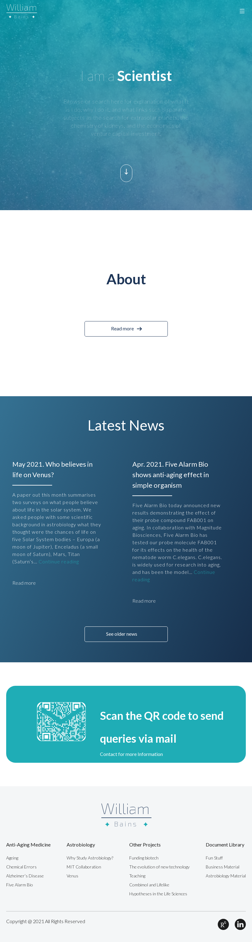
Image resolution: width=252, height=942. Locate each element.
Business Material (222, 866)
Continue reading (59, 561)
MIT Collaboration (84, 866)
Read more (122, 328)
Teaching (137, 875)
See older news (121, 634)
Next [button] (233, 303)
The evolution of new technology (159, 866)
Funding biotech (144, 857)
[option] (126, 105)
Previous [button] (18, 303)
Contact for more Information (131, 754)
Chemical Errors (21, 866)
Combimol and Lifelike (149, 884)
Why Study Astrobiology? (90, 857)
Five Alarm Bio (19, 884)
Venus (72, 875)
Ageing (12, 857)
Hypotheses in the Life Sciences (158, 893)
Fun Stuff (214, 857)
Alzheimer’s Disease (25, 875)
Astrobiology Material (226, 875)
